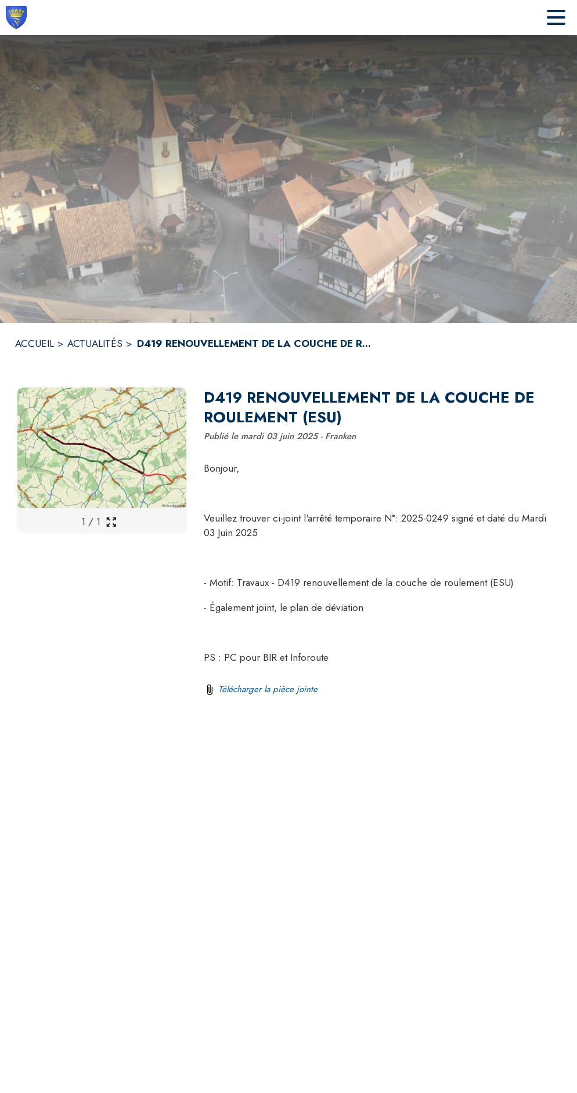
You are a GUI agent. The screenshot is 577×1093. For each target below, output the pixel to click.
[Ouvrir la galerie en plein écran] (111, 522)
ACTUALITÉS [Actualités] (94, 343)
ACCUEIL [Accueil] (34, 343)
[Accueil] (16, 17)
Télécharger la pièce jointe (268, 689)
